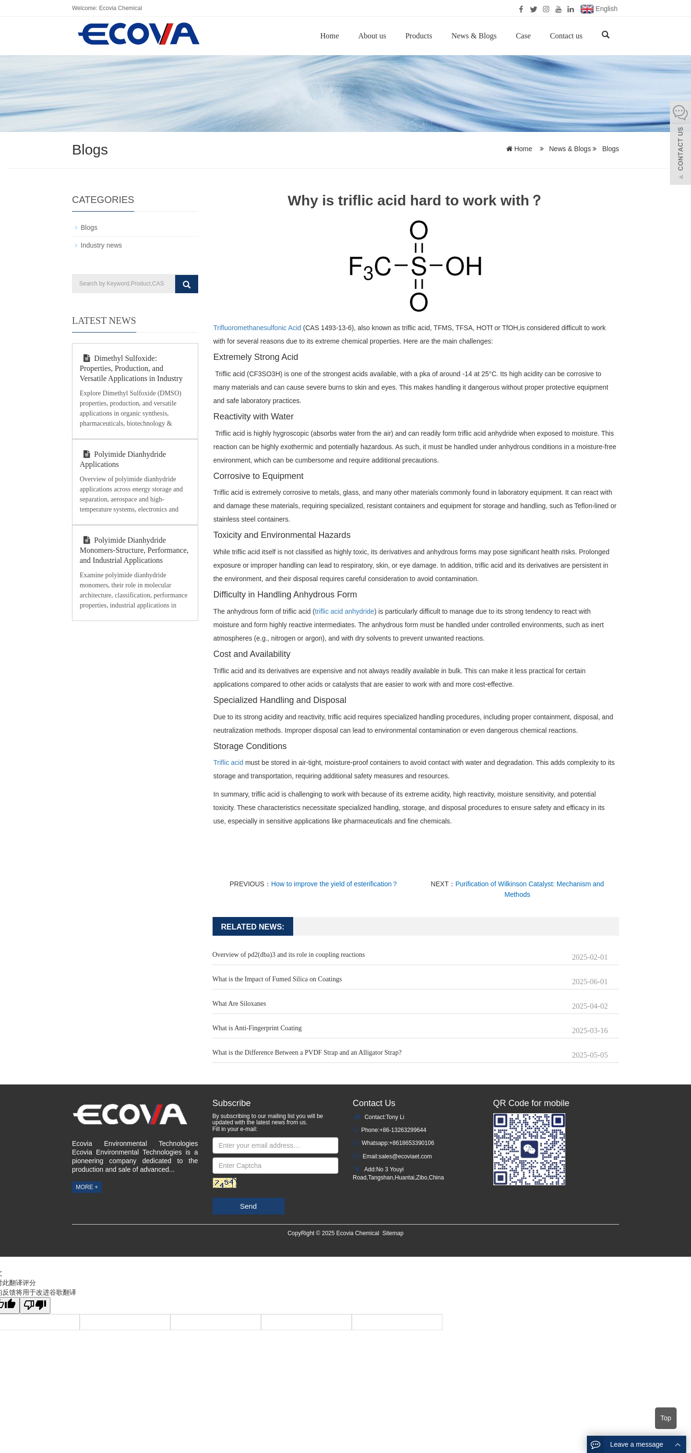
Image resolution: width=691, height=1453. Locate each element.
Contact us (566, 36)
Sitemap (393, 1233)
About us (372, 36)
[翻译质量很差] (35, 1305)
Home (329, 36)
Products (418, 36)
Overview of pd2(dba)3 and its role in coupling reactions (289, 954)
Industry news (101, 245)
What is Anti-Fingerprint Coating (257, 1028)
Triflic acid (229, 762)
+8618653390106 (411, 1143)
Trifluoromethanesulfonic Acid (257, 328)
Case (523, 36)
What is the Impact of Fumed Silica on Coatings (277, 979)
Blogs (609, 149)
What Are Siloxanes (239, 1003)
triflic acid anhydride (344, 611)
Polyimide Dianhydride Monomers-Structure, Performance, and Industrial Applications (134, 550)
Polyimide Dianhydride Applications (123, 459)
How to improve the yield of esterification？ (334, 884)
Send (248, 1206)
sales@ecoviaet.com (405, 1156)
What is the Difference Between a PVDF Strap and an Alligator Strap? (307, 1052)
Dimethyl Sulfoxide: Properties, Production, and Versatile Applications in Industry (131, 368)
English (599, 9)
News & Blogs (474, 36)
